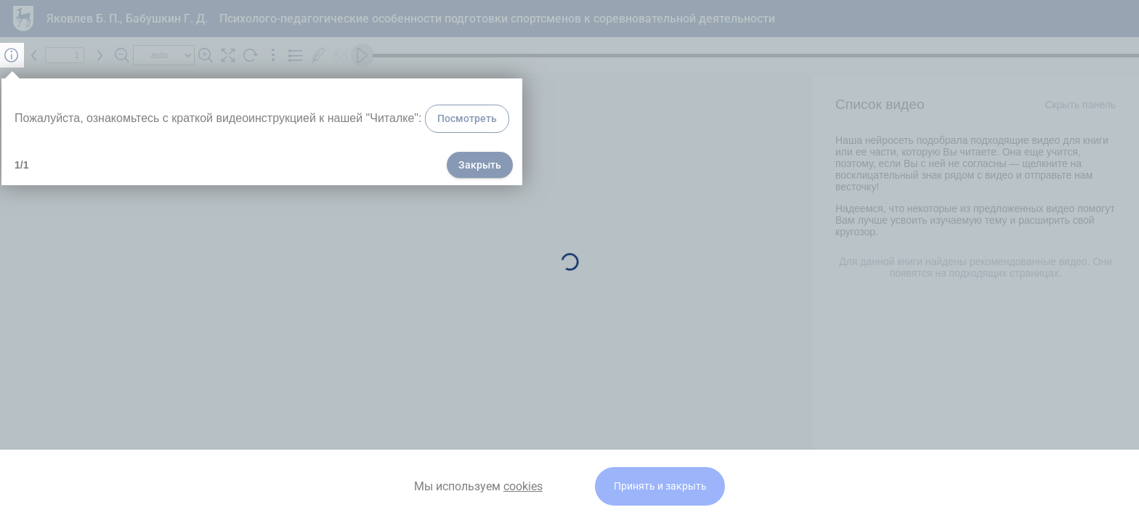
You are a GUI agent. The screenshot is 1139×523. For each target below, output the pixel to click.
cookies (523, 486)
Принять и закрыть (660, 486)
